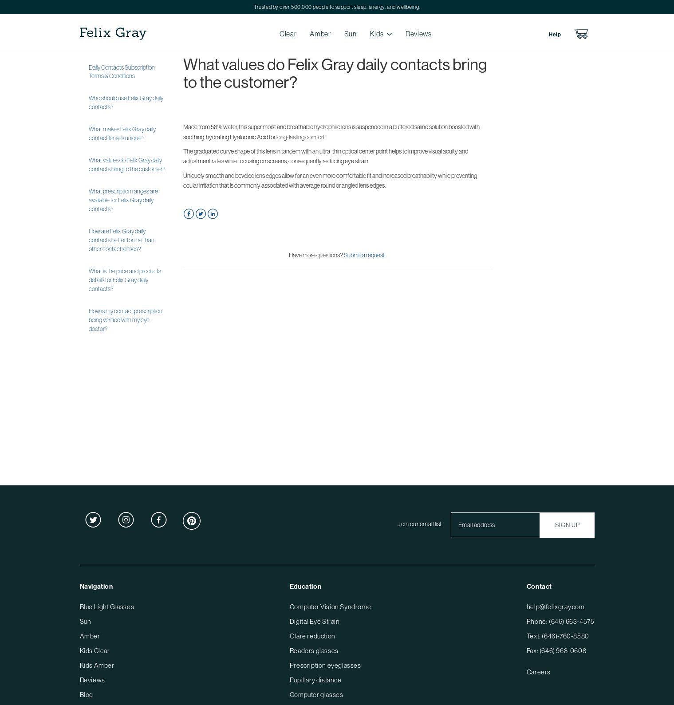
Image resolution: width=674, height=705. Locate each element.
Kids (377, 34)
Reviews (418, 34)
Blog (86, 694)
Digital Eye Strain (315, 621)
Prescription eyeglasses (325, 665)
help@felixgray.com (556, 606)
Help (555, 35)
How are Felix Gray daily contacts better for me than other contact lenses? (121, 240)
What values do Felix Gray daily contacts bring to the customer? (127, 164)
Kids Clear (95, 650)
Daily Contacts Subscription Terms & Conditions (122, 71)
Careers (539, 672)
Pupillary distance (316, 680)
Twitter (200, 214)
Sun (350, 34)
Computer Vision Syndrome (330, 606)
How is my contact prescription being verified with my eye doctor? (125, 320)
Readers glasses (314, 650)
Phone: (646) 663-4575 (561, 621)
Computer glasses (316, 694)
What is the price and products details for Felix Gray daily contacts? (125, 280)
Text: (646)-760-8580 (558, 636)
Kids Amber (97, 665)
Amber (320, 34)
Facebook (188, 214)
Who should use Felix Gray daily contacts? (126, 102)
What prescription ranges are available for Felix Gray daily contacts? (123, 200)
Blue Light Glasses (107, 606)
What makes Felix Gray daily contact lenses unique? (122, 133)
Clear (288, 34)
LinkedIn (212, 214)
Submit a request (364, 255)
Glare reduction (312, 636)
